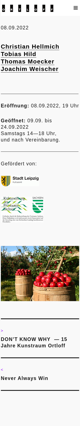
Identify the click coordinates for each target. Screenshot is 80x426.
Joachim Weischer (30, 69)
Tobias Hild (18, 54)
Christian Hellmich (30, 46)
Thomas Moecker (27, 61)
